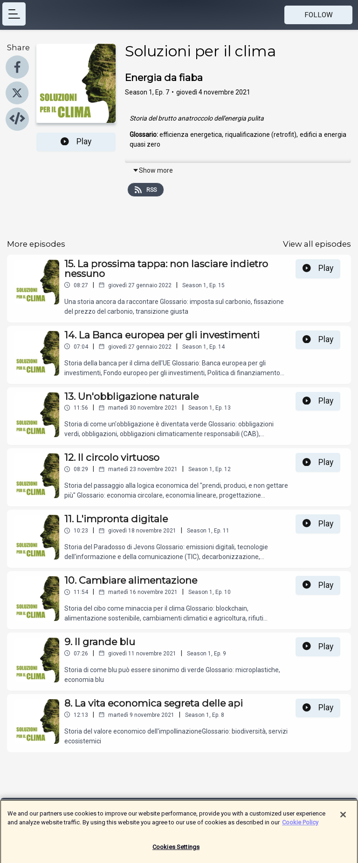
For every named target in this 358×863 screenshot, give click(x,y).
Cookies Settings (176, 850)
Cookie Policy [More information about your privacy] (300, 826)
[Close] (343, 818)
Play (76, 141)
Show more (152, 170)
